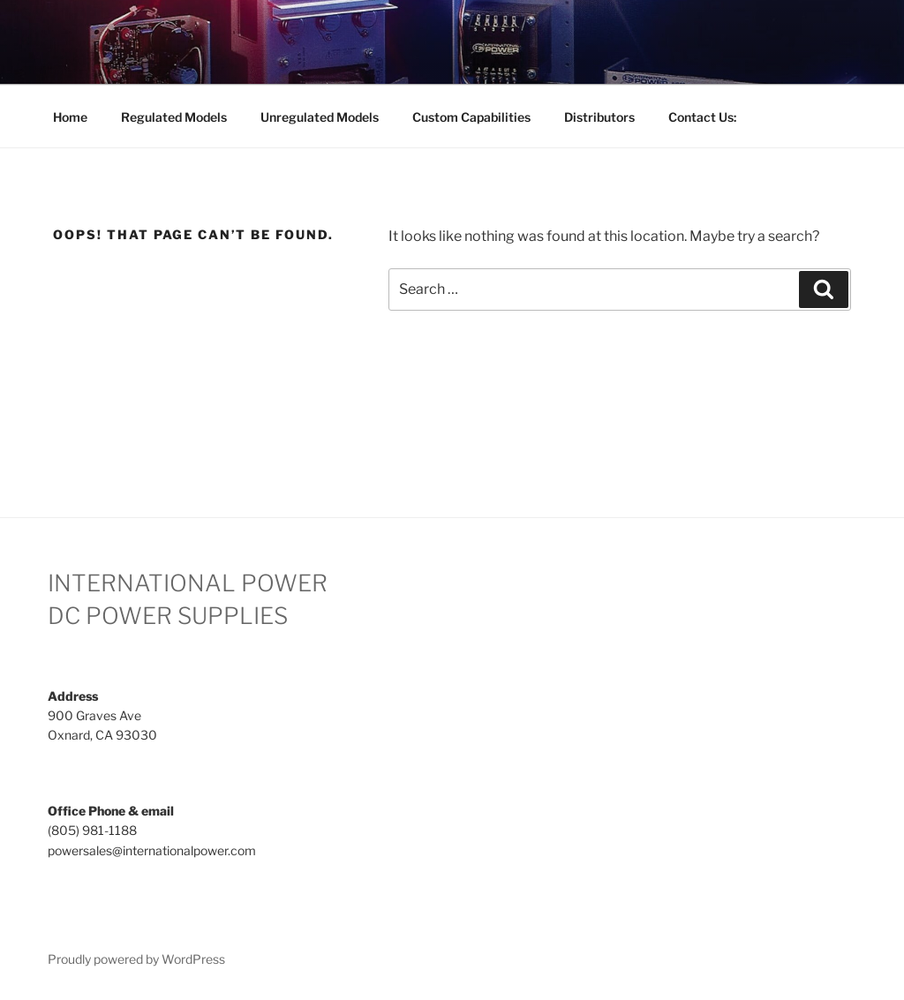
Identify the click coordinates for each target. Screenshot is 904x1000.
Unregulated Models (319, 116)
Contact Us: (702, 116)
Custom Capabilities (471, 116)
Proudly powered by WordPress (136, 958)
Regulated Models (174, 116)
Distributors (599, 116)
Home (70, 116)
